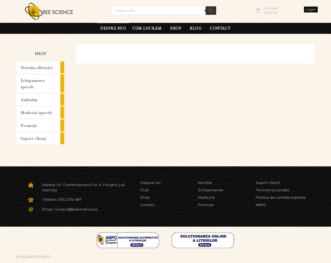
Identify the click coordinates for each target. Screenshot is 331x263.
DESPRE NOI (113, 28)
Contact (147, 205)
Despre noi (150, 183)
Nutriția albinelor (37, 67)
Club (144, 190)
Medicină (206, 197)
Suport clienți (33, 138)
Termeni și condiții (272, 190)
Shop (145, 197)
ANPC (261, 205)
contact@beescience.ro (76, 209)
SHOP (175, 28)
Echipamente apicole (33, 83)
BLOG (195, 28)
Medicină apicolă (36, 112)
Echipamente (210, 190)
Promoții (29, 125)
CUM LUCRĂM (146, 28)
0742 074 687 (69, 199)
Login (311, 9)
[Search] (211, 10)
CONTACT (220, 28)
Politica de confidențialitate (281, 197)
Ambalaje (29, 99)
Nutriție (205, 183)
